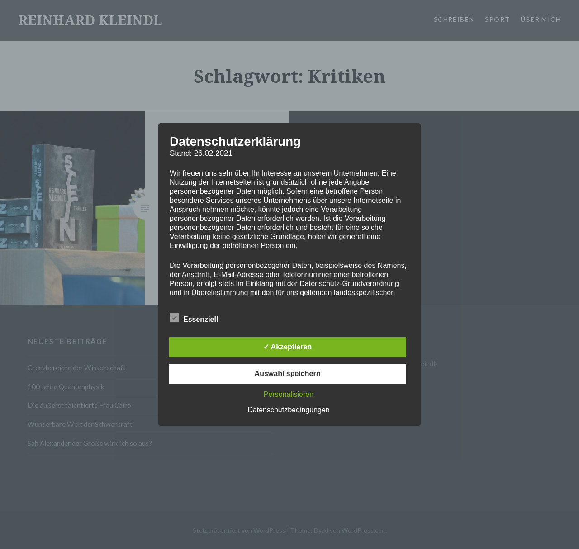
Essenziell (194, 317)
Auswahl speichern (288, 373)
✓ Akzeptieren (287, 347)
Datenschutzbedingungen (288, 410)
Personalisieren (288, 394)
